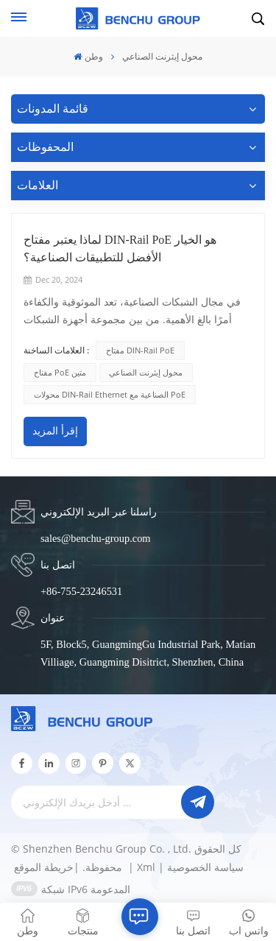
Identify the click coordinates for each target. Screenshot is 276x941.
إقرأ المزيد (55, 431)
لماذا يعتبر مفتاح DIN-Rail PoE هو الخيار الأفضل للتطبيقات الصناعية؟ (120, 248)
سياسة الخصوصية (205, 867)
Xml (146, 867)
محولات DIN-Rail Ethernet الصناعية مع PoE (109, 394)
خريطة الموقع (69, 867)
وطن (88, 56)
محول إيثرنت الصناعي (146, 372)
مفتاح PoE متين (60, 372)
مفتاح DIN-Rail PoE (140, 350)
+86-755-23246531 (81, 591)
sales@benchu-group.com (95, 538)
